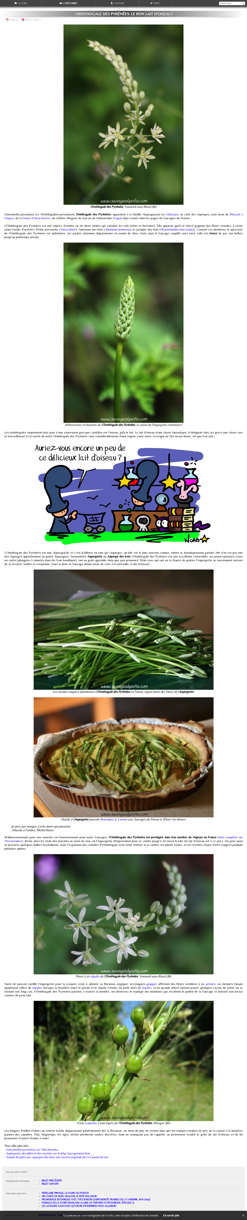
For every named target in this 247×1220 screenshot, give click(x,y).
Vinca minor (68, 229)
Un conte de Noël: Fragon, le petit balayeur (69, 1196)
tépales (94, 976)
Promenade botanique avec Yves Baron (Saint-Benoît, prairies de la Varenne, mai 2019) (96, 1199)
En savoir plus (171, 1215)
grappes (151, 984)
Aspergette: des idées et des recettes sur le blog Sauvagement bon (48, 1153)
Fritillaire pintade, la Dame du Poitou (65, 1193)
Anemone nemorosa (117, 229)
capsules (91, 1123)
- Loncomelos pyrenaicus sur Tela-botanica (31, 1149)
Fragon (117, 218)
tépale (146, 987)
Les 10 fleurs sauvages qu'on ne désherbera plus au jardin (79, 1205)
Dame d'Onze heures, (36, 218)
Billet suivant (50, 1183)
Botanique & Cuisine (113, 819)
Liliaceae (171, 214)
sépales (37, 987)
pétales (210, 984)
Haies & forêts (33, 20)
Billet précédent (52, 1180)
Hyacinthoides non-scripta (177, 229)
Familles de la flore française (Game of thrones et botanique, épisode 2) (88, 1202)
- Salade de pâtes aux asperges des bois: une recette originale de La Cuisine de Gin (56, 1157)
